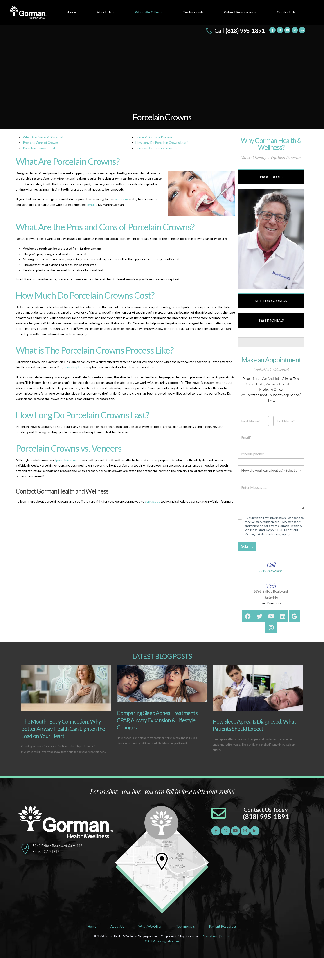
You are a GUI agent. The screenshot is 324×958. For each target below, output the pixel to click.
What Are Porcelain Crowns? (43, 137)
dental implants (74, 367)
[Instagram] (295, 30)
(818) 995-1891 (271, 571)
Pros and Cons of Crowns (41, 142)
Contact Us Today (266, 809)
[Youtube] (287, 30)
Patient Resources (238, 12)
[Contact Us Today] (218, 813)
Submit (247, 546)
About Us (104, 12)
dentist (91, 204)
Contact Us (286, 12)
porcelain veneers (68, 460)
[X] (280, 30)
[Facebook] (272, 30)
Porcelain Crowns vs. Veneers (156, 148)
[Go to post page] (66, 688)
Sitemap (225, 936)
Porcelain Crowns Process (153, 137)
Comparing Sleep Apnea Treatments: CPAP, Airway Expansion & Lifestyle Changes (158, 720)
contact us (120, 199)
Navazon (174, 941)
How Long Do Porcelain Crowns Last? (161, 142)
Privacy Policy (210, 936)
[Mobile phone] (271, 454)
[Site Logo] (28, 12)
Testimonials (193, 12)
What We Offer (147, 12)
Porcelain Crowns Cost (39, 148)
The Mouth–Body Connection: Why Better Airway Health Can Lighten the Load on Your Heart (63, 728)
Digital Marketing (155, 941)
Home (71, 12)
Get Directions (271, 603)
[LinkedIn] (302, 30)
